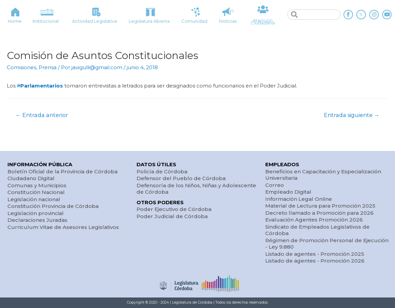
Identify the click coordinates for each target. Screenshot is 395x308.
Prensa (48, 67)
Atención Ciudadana (263, 21)
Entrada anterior (42, 115)
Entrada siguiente (351, 115)
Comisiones (21, 67)
